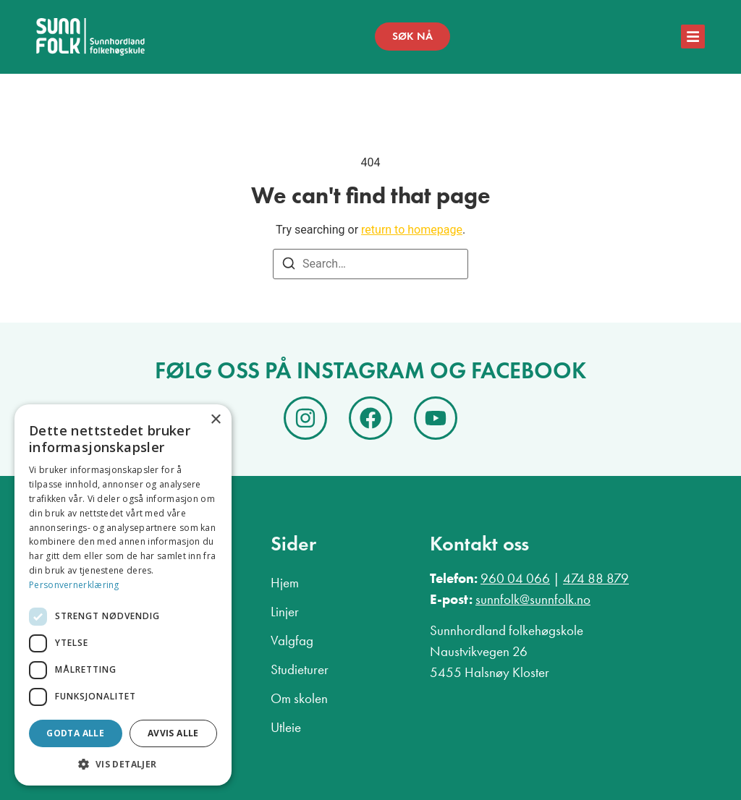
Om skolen (299, 698)
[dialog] (123, 595)
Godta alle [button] (75, 733)
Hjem (285, 582)
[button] (123, 764)
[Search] (289, 265)
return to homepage (411, 230)
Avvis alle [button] (173, 733)
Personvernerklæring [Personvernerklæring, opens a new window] (74, 585)
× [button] (215, 419)
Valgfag (292, 640)
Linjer (285, 611)
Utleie (286, 727)
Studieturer (300, 669)
